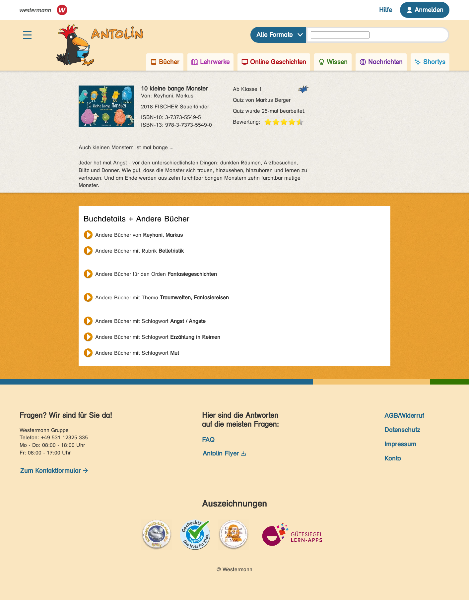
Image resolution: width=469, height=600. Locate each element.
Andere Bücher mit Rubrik (139, 251)
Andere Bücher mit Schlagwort (150, 321)
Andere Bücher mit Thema (162, 297)
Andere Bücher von (139, 235)
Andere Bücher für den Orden (156, 274)
